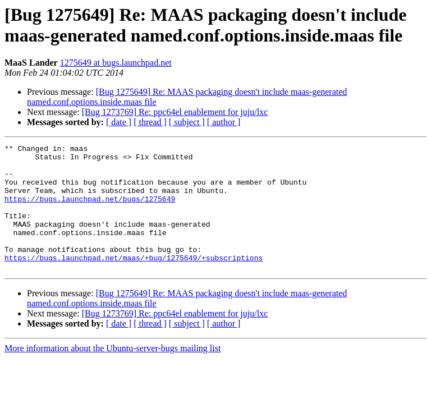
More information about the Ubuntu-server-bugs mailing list (112, 373)
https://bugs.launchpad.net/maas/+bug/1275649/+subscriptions (133, 281)
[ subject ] (187, 122)
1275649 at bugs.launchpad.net (116, 62)
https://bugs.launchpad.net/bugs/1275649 (89, 210)
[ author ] (224, 122)
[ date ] (118, 122)
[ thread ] (150, 122)
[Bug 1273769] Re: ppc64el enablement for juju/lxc (175, 112)
